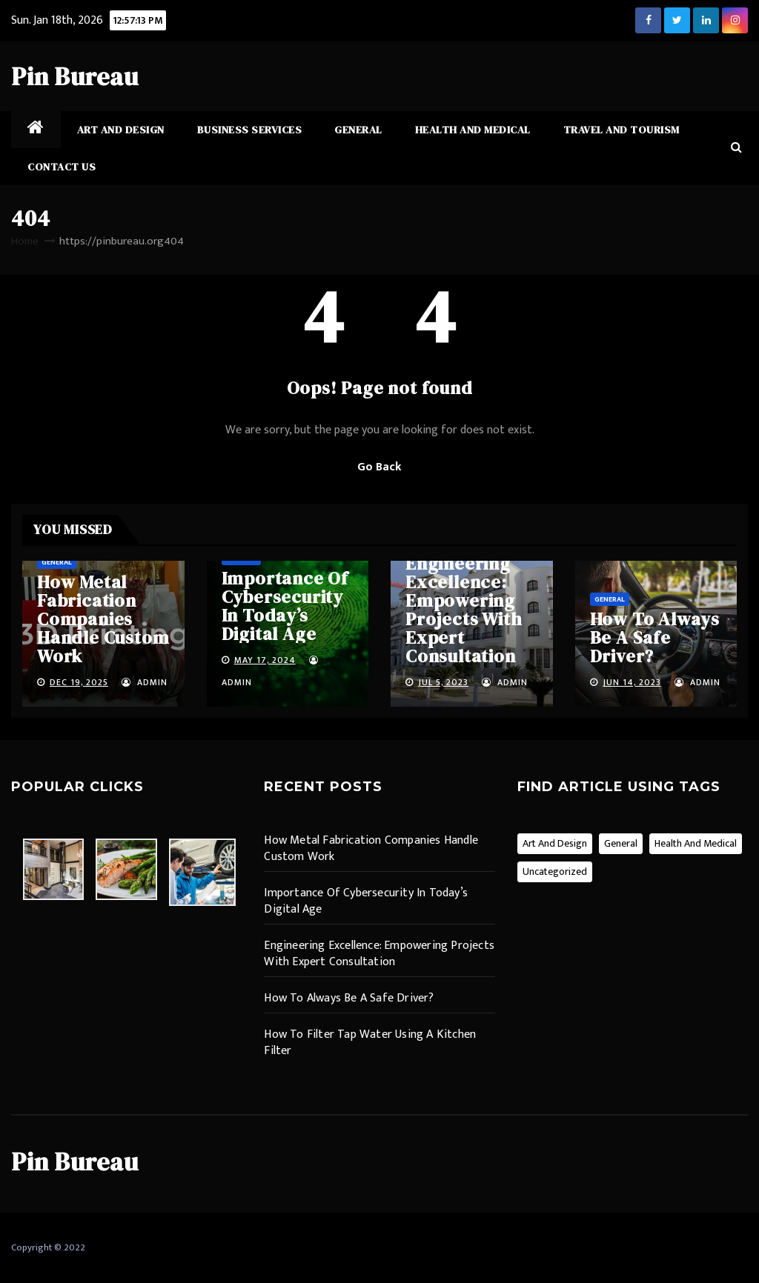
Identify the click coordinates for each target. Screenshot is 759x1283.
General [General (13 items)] (620, 843)
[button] (736, 148)
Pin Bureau (75, 76)
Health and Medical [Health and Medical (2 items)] (695, 843)
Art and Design (121, 129)
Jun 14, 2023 (632, 682)
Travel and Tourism (621, 129)
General (358, 129)
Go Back (379, 467)
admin (145, 682)
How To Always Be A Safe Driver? (655, 637)
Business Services (249, 129)
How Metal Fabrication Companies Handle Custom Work (103, 619)
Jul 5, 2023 (443, 682)
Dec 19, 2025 (79, 682)
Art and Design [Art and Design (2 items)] (555, 843)
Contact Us (61, 166)
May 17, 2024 (265, 660)
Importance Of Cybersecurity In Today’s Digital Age (285, 606)
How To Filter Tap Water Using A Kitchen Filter (370, 1042)
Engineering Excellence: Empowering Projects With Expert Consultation (463, 609)
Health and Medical (473, 129)
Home (25, 241)
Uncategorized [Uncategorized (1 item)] (555, 871)
